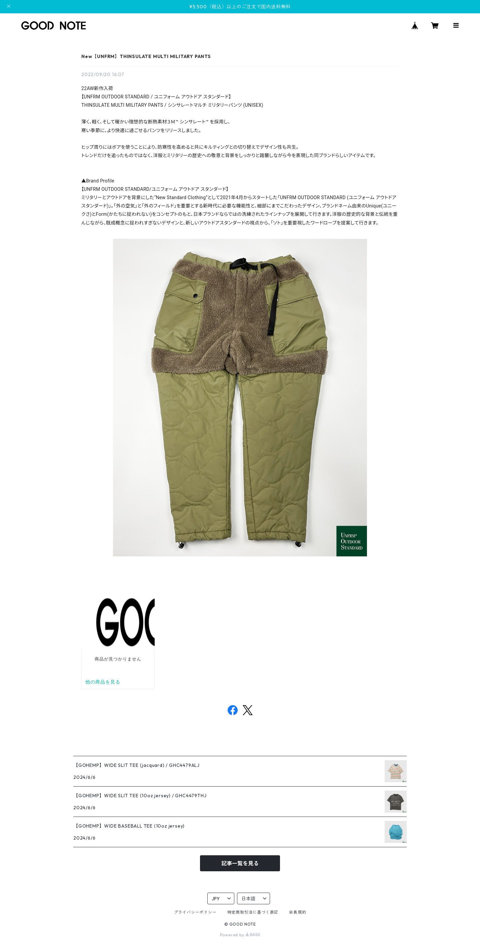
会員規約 (297, 912)
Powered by (240, 934)
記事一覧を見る (240, 863)
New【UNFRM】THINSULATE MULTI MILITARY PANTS (146, 56)
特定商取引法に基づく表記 (253, 912)
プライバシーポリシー (195, 912)
